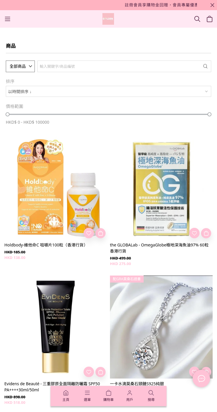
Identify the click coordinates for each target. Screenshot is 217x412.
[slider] (8, 114)
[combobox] (108, 91)
